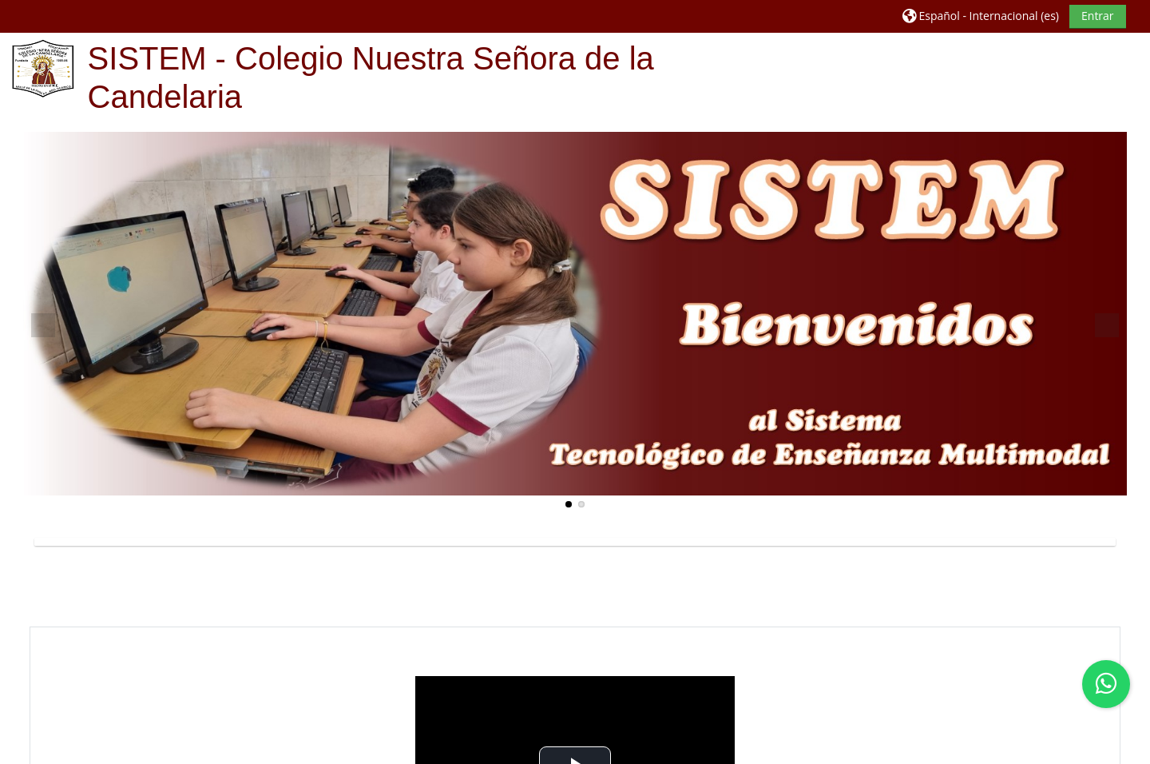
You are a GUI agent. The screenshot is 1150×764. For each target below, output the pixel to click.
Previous (43, 325)
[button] (980, 15)
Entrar (1097, 15)
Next (1107, 325)
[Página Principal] (43, 67)
